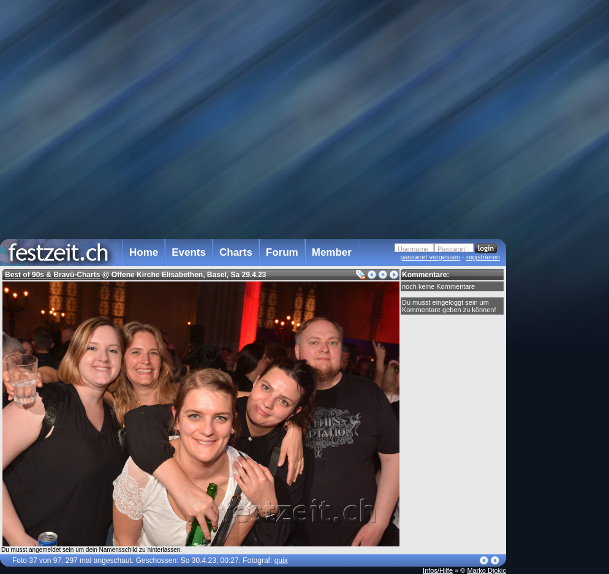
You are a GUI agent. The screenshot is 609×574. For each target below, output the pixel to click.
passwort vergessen (430, 257)
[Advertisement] (560, 247)
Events (189, 252)
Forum (282, 252)
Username (413, 249)
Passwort (451, 249)
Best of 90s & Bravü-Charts (52, 274)
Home (143, 252)
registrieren (483, 257)
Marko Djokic (486, 570)
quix (281, 560)
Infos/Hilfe (438, 570)
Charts (235, 252)
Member (332, 252)
